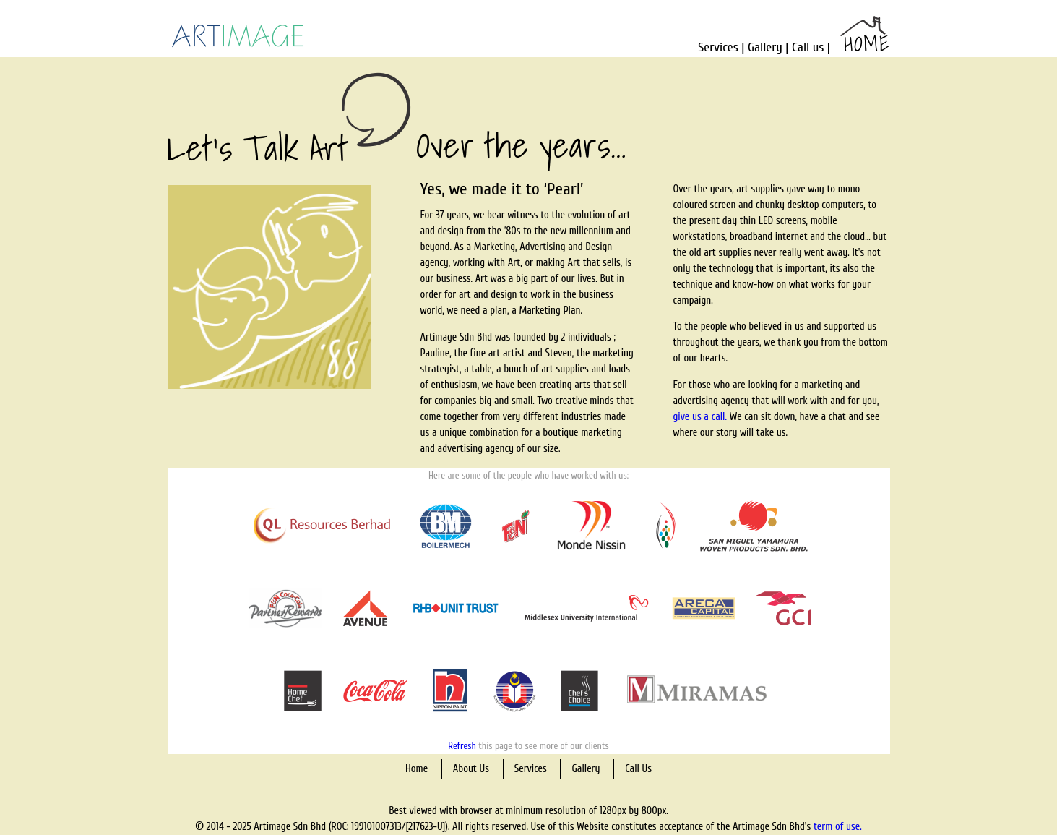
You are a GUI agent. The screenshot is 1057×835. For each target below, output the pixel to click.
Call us (808, 47)
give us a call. (700, 417)
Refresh (462, 745)
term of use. (838, 827)
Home (416, 769)
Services (718, 47)
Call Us (638, 769)
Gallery (765, 47)
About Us (471, 769)
